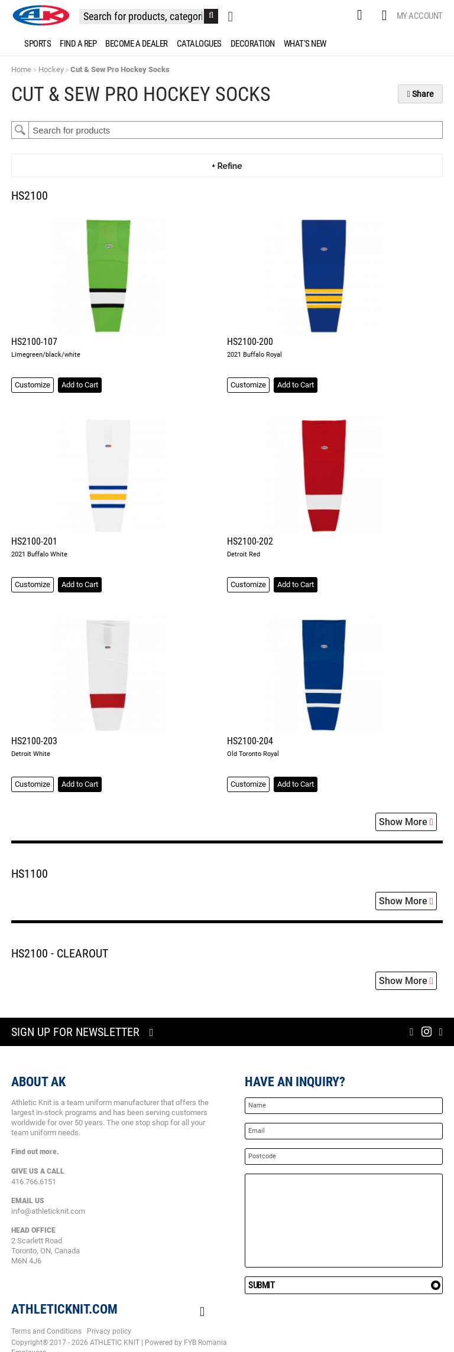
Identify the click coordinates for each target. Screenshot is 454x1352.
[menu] (227, 44)
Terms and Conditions (46, 1331)
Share (420, 94)
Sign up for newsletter (75, 1032)
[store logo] (40, 15)
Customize (32, 384)
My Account (420, 16)
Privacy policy (109, 1331)
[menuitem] (35, 44)
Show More (406, 822)
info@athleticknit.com (48, 1211)
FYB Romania (205, 1342)
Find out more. (35, 1152)
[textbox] (236, 130)
